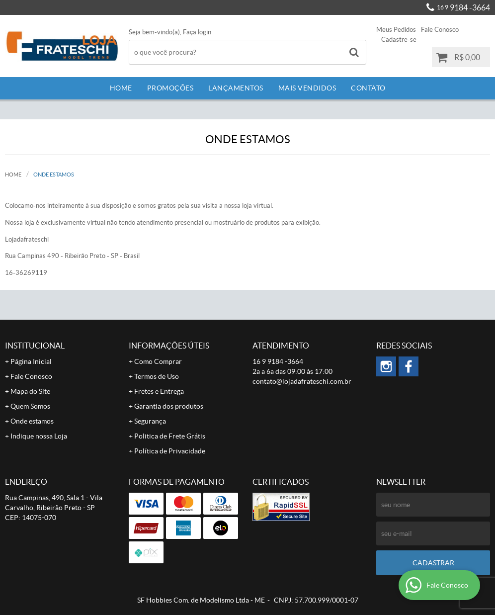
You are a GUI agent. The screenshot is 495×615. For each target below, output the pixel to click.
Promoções (170, 88)
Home (121, 88)
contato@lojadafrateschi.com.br (301, 381)
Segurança (150, 421)
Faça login (197, 32)
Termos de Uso (156, 376)
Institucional (35, 345)
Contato (368, 88)
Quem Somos (30, 406)
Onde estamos (32, 421)
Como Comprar (158, 361)
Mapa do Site (30, 391)
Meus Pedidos (396, 29)
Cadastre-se (398, 39)
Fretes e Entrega (159, 391)
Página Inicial (31, 361)
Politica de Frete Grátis (169, 436)
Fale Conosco (440, 29)
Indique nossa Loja (38, 436)
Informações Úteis (169, 345)
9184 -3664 (463, 7)
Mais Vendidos (307, 88)
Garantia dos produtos (168, 406)
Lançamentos (235, 88)
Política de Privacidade (169, 451)
